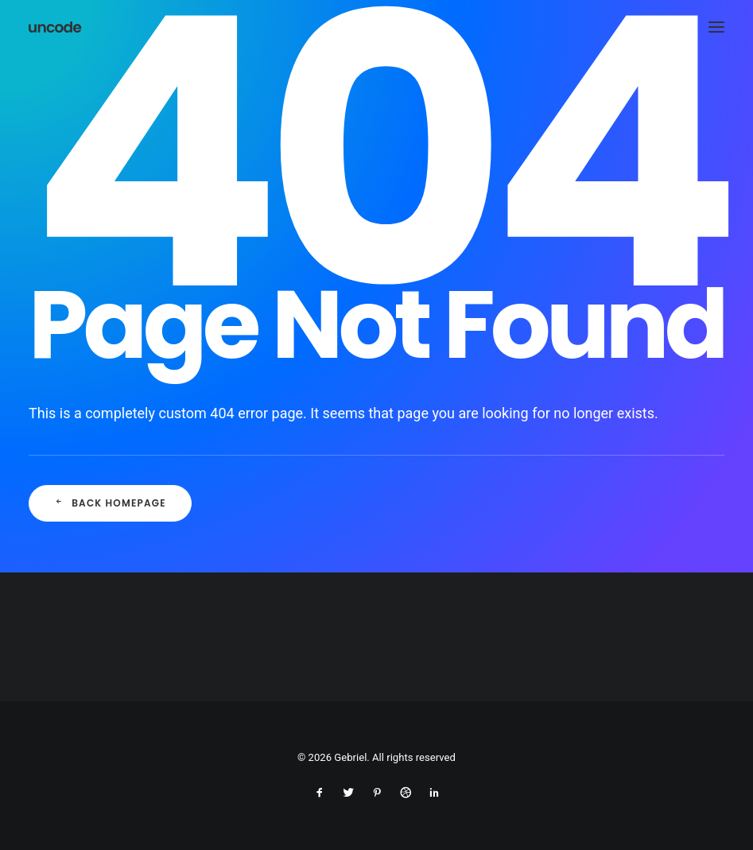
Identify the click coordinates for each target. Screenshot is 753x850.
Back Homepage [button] (110, 503)
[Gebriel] (56, 27)
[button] (716, 27)
